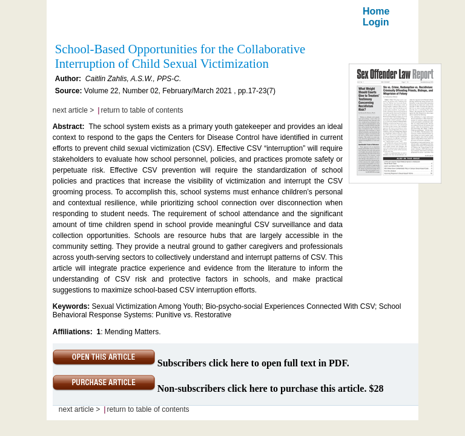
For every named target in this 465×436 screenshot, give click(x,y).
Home (376, 11)
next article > (73, 110)
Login (376, 22)
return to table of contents (142, 110)
